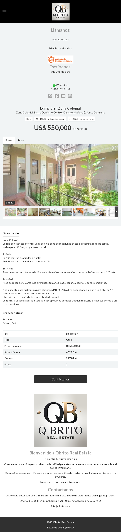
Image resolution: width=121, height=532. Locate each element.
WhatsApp (62, 85)
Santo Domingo (95, 112)
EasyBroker (67, 527)
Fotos (9, 140)
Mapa (21, 140)
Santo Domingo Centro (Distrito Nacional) (59, 112)
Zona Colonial (24, 112)
